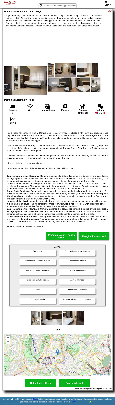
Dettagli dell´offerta (40, 383)
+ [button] (8, 338)
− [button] (8, 342)
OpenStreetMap (104, 375)
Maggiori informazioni (94, 236)
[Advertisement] (25, 47)
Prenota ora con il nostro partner (61, 236)
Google (35, 399)
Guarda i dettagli (74, 383)
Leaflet (94, 375)
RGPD (73, 402)
